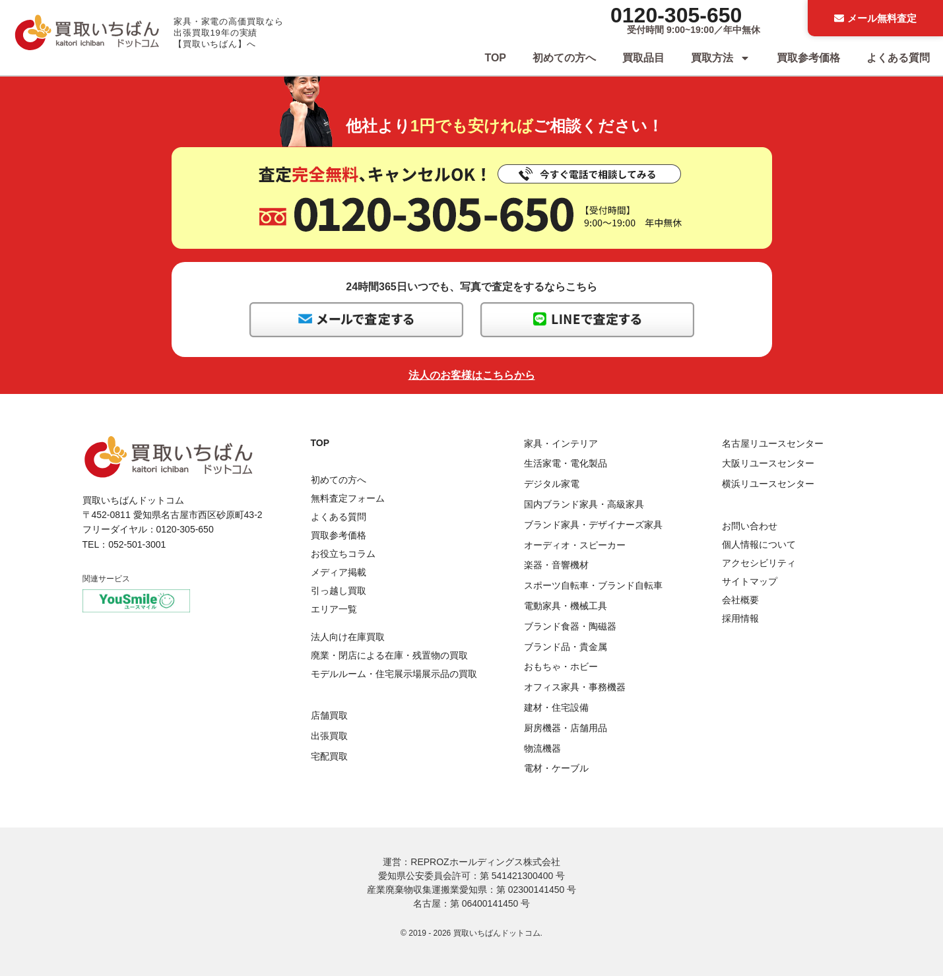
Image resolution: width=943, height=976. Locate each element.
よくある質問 (898, 57)
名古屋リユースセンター (773, 443)
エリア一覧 (334, 609)
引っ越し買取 (338, 590)
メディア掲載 (338, 572)
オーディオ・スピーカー (575, 545)
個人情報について (759, 544)
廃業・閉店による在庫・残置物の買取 (389, 655)
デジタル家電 (551, 483)
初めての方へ (564, 57)
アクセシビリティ (759, 563)
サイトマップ (749, 581)
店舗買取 (329, 715)
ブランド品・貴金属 (565, 646)
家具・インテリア (561, 443)
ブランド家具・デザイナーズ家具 (593, 524)
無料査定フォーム (348, 498)
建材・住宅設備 (556, 707)
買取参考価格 (808, 57)
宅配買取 (329, 756)
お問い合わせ (749, 526)
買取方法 (720, 58)
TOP (495, 57)
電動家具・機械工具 (565, 606)
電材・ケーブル (556, 768)
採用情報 (740, 618)
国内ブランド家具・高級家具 (584, 504)
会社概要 (740, 600)
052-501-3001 (137, 544)
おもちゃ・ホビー (561, 666)
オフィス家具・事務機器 (575, 687)
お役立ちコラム (343, 553)
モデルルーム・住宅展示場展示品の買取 (394, 673)
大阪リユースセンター (768, 463)
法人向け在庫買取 (348, 637)
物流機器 (542, 748)
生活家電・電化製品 (565, 463)
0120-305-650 (676, 15)
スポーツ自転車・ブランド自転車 (593, 585)
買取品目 (643, 57)
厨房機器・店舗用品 (565, 728)
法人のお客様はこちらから (471, 375)
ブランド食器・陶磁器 (570, 626)
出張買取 (329, 736)
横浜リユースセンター (768, 483)
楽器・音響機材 (556, 565)
